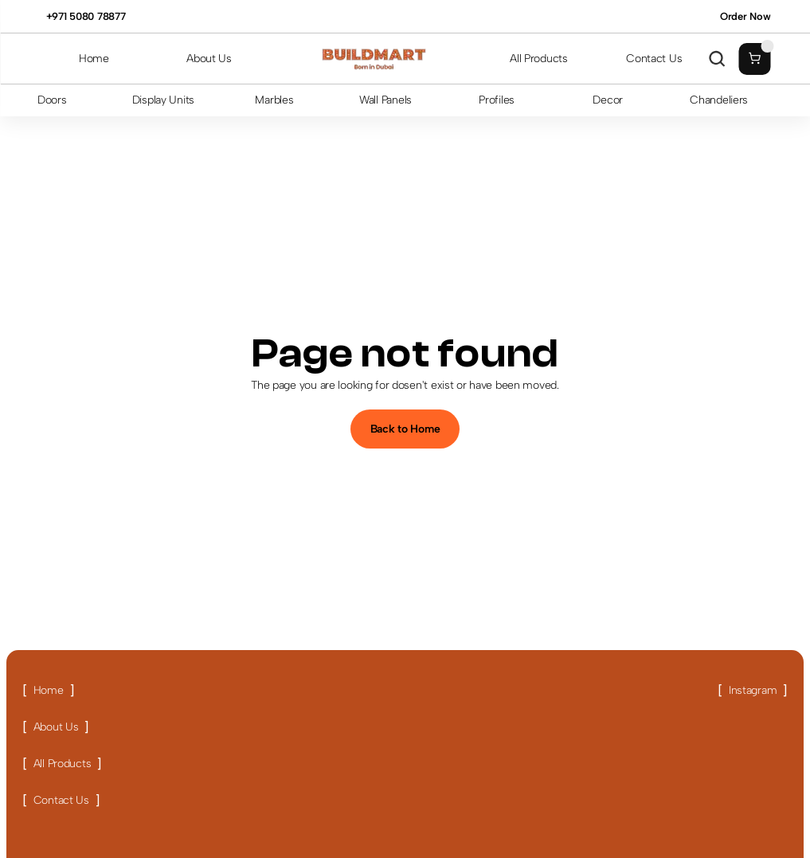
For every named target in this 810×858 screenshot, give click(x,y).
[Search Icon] (716, 59)
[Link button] (48, 690)
